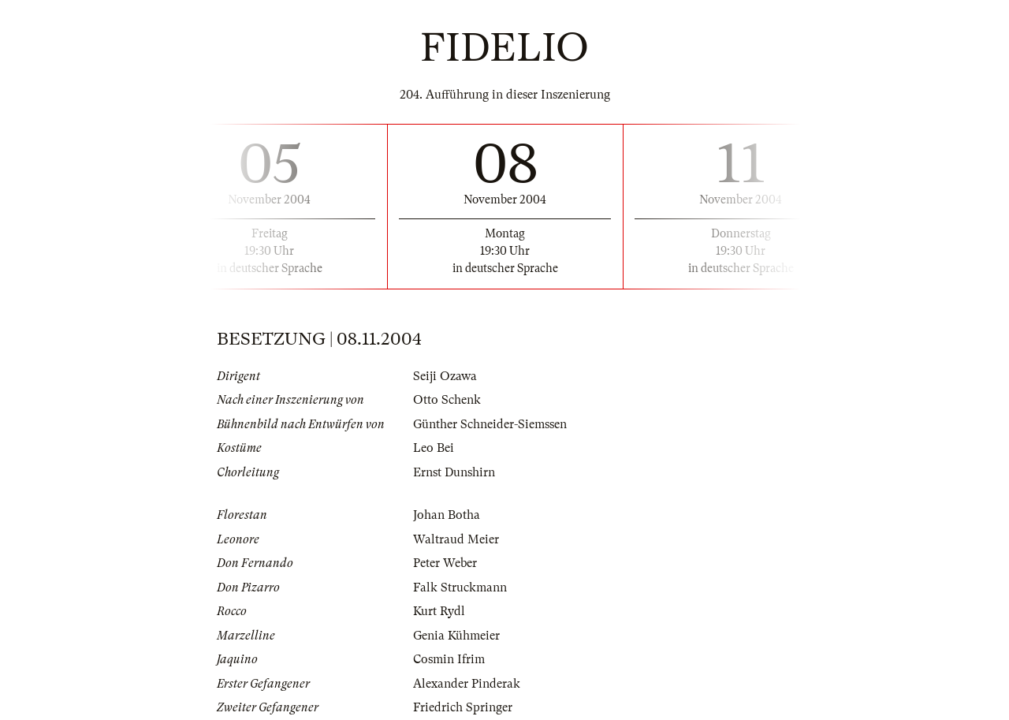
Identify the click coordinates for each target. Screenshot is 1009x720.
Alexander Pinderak (466, 684)
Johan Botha (446, 515)
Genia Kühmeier (456, 636)
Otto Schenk (447, 400)
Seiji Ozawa (445, 376)
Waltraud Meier (456, 539)
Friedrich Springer (462, 707)
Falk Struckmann (460, 587)
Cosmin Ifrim (449, 659)
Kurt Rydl (439, 611)
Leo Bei (433, 448)
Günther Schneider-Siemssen (490, 424)
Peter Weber (445, 563)
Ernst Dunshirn (454, 472)
